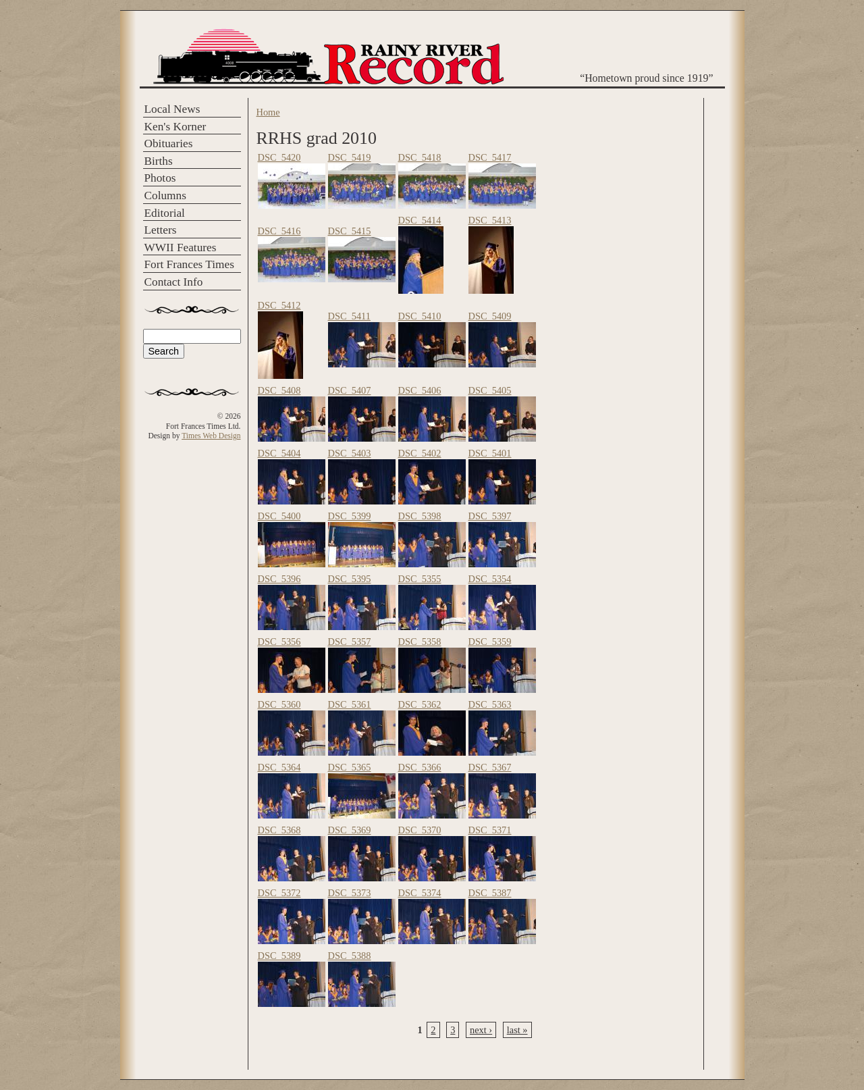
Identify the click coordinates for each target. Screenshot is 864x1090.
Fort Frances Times (189, 264)
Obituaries (168, 143)
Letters (160, 230)
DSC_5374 (419, 892)
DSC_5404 (279, 453)
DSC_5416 (279, 231)
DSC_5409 (490, 316)
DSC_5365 (349, 767)
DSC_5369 (349, 830)
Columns (165, 195)
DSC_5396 (279, 578)
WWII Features (180, 247)
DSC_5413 (490, 220)
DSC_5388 (349, 955)
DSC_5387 (490, 892)
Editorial (164, 213)
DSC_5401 (490, 453)
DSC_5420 (279, 157)
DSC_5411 (349, 316)
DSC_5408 (279, 390)
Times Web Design (211, 436)
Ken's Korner (175, 126)
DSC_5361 (349, 704)
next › (481, 1029)
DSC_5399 (349, 516)
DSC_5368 (279, 830)
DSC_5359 (490, 641)
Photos (160, 178)
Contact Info (173, 282)
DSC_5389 (279, 955)
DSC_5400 (279, 516)
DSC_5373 (349, 892)
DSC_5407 (349, 390)
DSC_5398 (419, 516)
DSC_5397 (490, 516)
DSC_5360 (279, 704)
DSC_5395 (349, 578)
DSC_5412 (279, 305)
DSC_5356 (279, 641)
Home (268, 112)
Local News (172, 109)
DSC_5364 (279, 767)
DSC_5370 (419, 830)
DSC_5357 (349, 641)
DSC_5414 (419, 220)
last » (517, 1029)
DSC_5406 (419, 390)
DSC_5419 (349, 157)
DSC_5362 (419, 704)
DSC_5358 (419, 641)
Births (158, 161)
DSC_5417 (490, 157)
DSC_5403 (349, 453)
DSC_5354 (490, 578)
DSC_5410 (419, 316)
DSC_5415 (349, 231)
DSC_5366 (419, 767)
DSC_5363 (490, 704)
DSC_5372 (279, 892)
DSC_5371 (490, 830)
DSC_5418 (419, 157)
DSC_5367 (490, 767)
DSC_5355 (419, 578)
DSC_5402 (419, 453)
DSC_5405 (490, 390)
